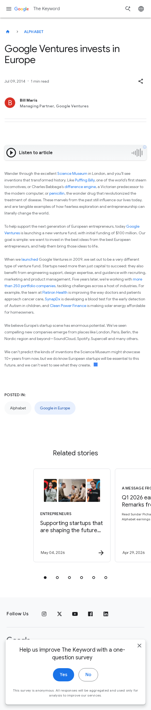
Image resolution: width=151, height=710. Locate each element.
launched (29, 259)
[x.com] (59, 614)
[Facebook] (90, 614)
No (88, 687)
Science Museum (72, 173)
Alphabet (34, 31)
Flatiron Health (55, 292)
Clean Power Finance (68, 305)
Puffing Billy (85, 180)
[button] (140, 81)
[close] (139, 658)
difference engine (80, 186)
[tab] (45, 578)
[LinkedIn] (105, 614)
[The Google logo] (18, 640)
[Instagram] (44, 614)
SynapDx (52, 298)
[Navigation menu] (8, 8)
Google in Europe (55, 408)
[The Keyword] (7, 31)
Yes (63, 687)
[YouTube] (75, 614)
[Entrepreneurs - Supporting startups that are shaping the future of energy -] (72, 515)
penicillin (56, 193)
